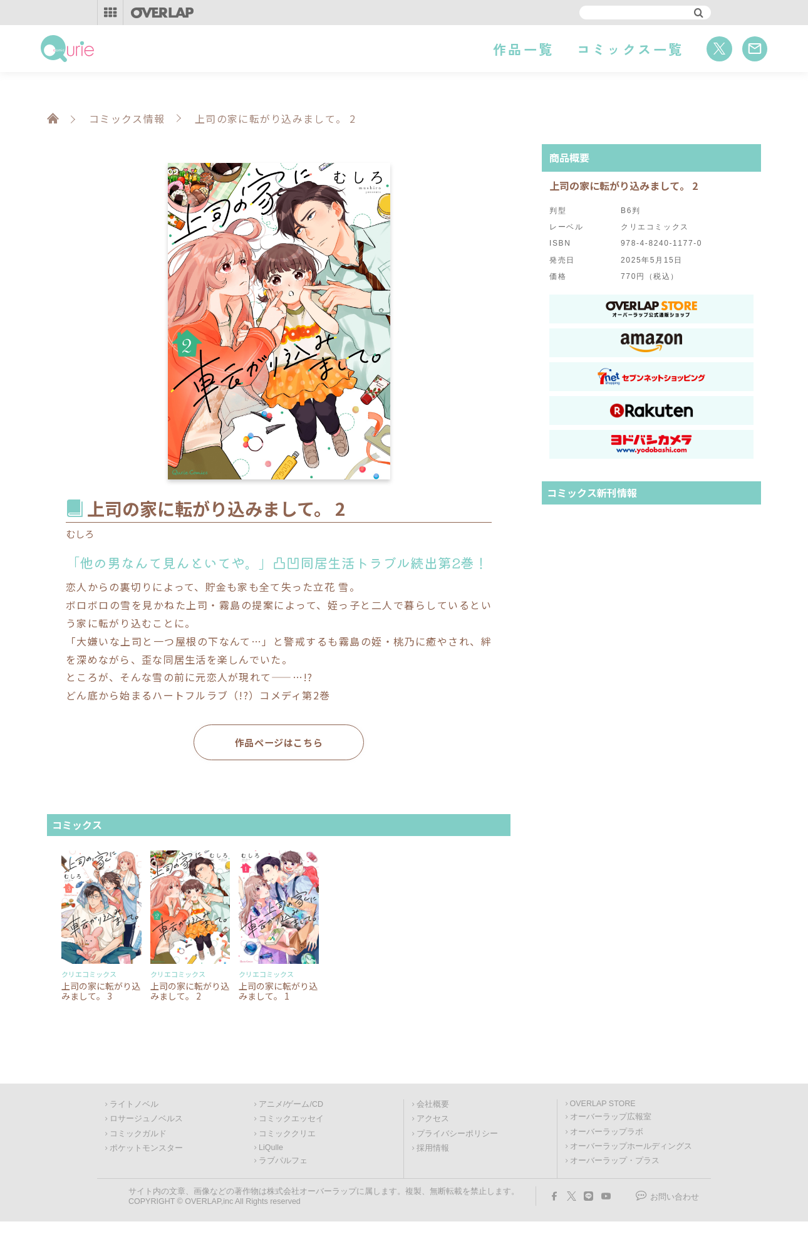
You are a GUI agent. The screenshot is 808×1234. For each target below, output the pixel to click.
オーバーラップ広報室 (610, 1118)
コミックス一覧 (630, 48)
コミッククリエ (287, 1135)
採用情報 (433, 1150)
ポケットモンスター (146, 1150)
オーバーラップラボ (606, 1133)
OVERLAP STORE (603, 1105)
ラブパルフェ (283, 1162)
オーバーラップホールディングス (631, 1148)
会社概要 (433, 1106)
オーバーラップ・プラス (615, 1162)
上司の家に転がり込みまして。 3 (100, 992)
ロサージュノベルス (146, 1120)
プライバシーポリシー (457, 1135)
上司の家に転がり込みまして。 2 (189, 992)
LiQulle (271, 1149)
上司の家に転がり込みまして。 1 (278, 992)
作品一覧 (523, 48)
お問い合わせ (674, 1199)
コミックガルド (138, 1135)
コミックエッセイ (291, 1120)
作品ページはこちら (279, 743)
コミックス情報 (127, 118)
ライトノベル (134, 1106)
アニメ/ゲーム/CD (291, 1106)
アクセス (433, 1120)
